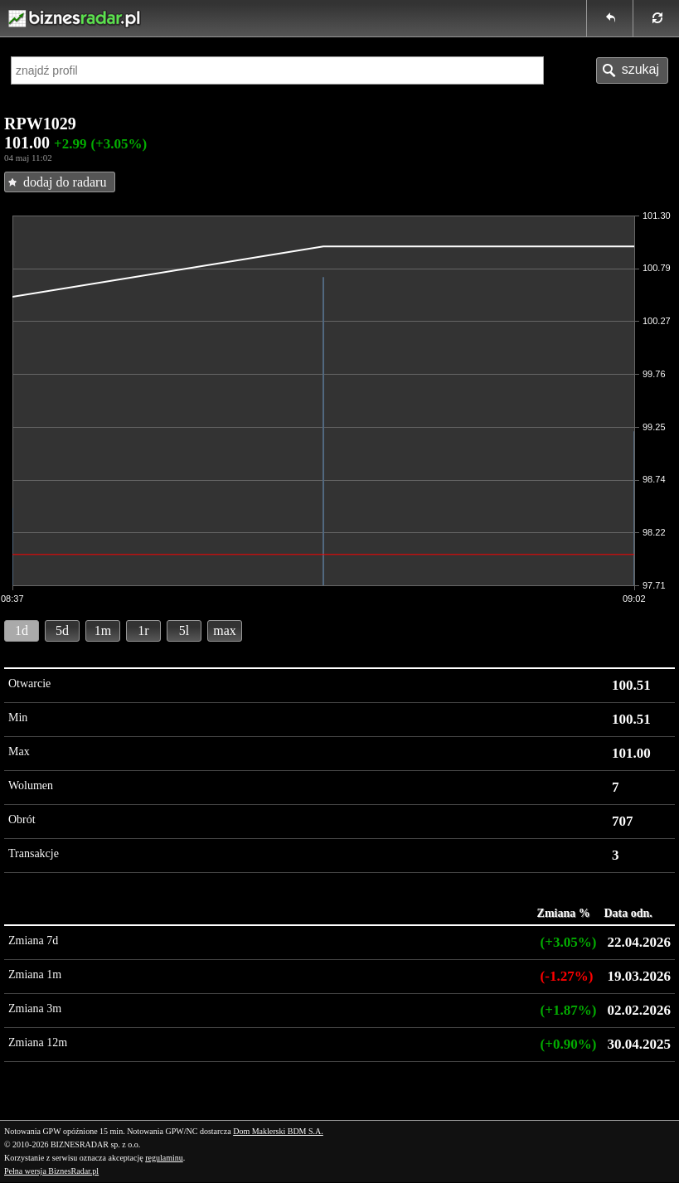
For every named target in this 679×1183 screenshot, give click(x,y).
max (224, 630)
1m (103, 630)
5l (184, 630)
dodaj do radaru (64, 182)
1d (21, 630)
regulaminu (164, 1157)
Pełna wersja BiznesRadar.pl (51, 1171)
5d (62, 630)
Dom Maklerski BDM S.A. (278, 1131)
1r (143, 630)
